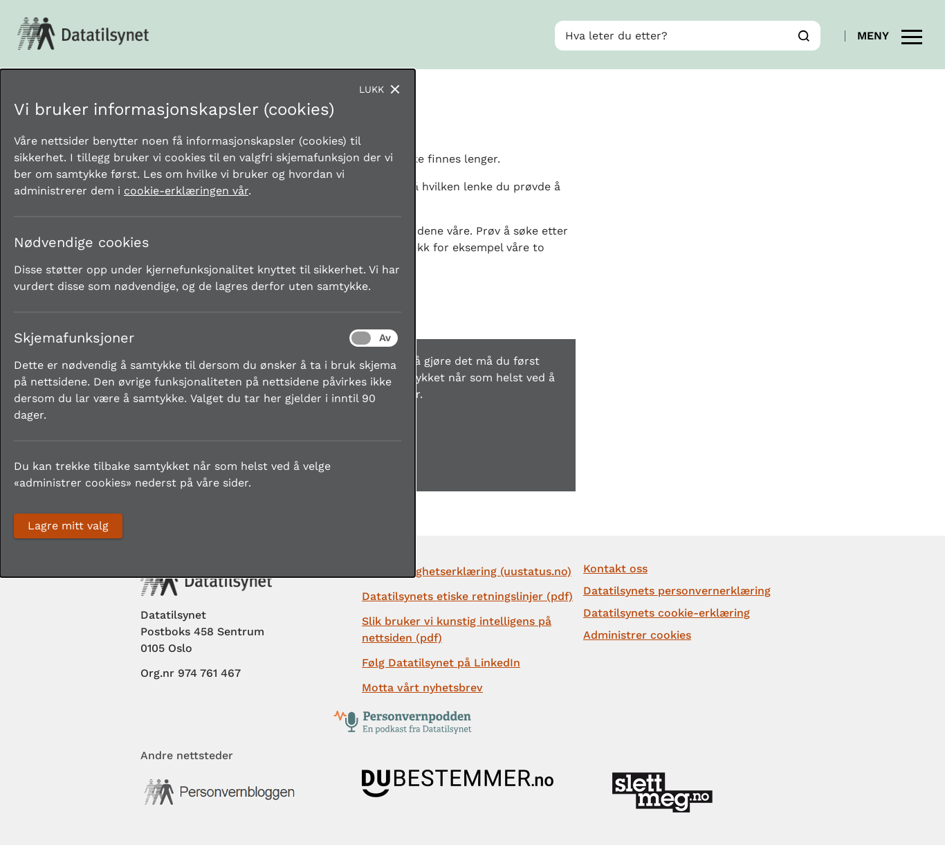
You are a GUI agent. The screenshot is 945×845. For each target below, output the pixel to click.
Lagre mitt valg (68, 525)
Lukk (371, 89)
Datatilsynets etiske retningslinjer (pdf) (467, 596)
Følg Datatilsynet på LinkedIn (441, 662)
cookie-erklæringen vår (186, 190)
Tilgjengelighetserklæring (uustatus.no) (466, 571)
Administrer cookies (637, 635)
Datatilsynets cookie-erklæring (666, 612)
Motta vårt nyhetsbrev (422, 687)
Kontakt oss (615, 568)
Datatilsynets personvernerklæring (677, 590)
